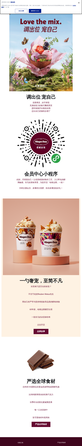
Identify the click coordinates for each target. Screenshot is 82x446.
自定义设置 (21, 10)
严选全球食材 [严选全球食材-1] (41, 424)
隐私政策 (13, 1)
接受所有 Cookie (35, 10)
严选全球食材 (61, 442)
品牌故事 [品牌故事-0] (41, 331)
